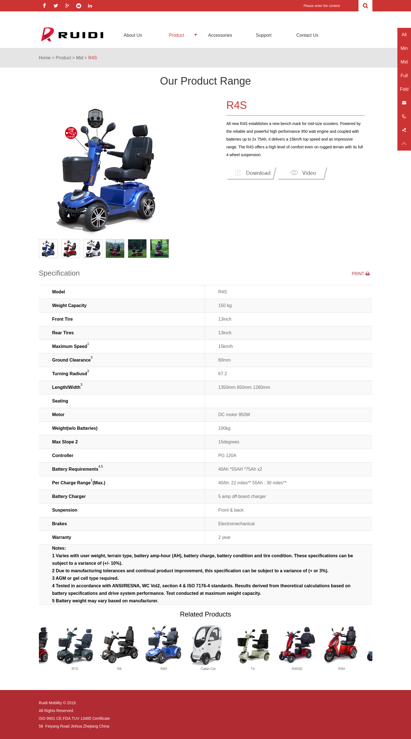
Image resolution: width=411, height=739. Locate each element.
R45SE (294, 669)
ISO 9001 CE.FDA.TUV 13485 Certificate (74, 718)
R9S (161, 669)
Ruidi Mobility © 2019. (58, 703)
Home (45, 57)
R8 (116, 669)
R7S (72, 669)
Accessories (220, 35)
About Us (133, 35)
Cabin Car (205, 669)
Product (176, 35)
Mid (79, 57)
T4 (250, 669)
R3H (338, 669)
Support (263, 35)
